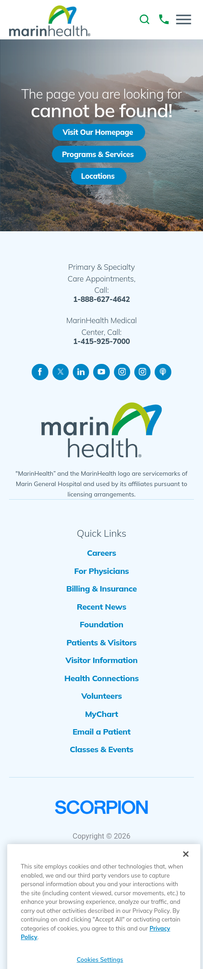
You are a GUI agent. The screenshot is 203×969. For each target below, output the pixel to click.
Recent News (101, 619)
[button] (183, 19)
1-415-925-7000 (101, 344)
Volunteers (101, 721)
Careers (101, 558)
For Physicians (101, 578)
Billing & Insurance (101, 598)
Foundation (101, 639)
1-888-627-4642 (101, 302)
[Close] (186, 876)
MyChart (101, 741)
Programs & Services (98, 156)
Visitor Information (101, 680)
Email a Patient (101, 762)
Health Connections (101, 701)
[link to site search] (144, 19)
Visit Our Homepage (98, 133)
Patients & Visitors (101, 660)
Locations (98, 178)
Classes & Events (101, 783)
